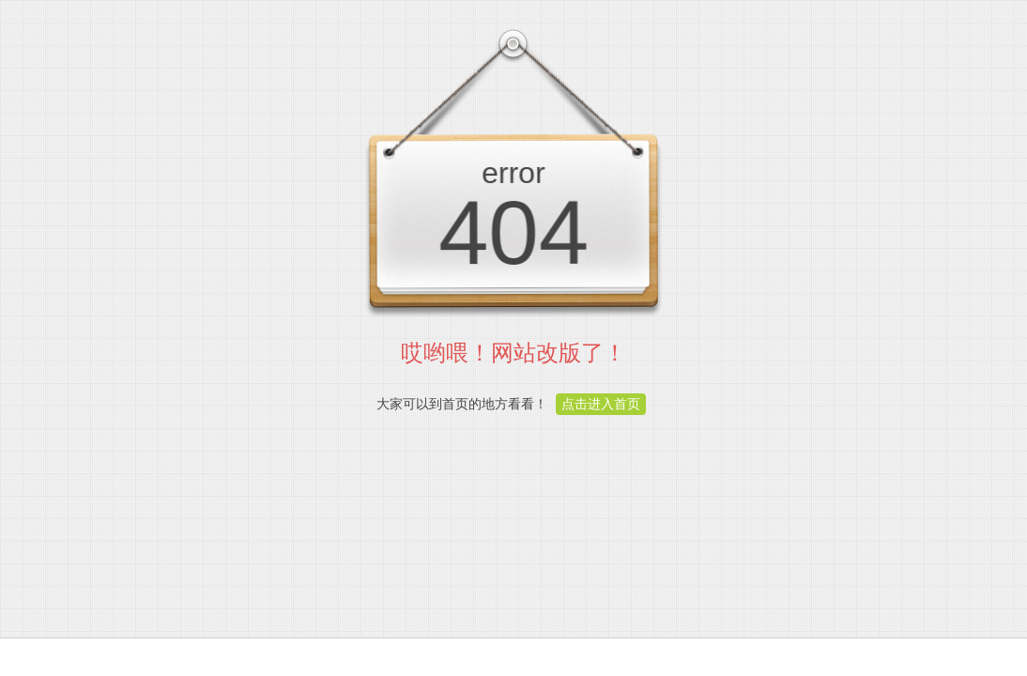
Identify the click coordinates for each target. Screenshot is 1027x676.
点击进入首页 (600, 403)
